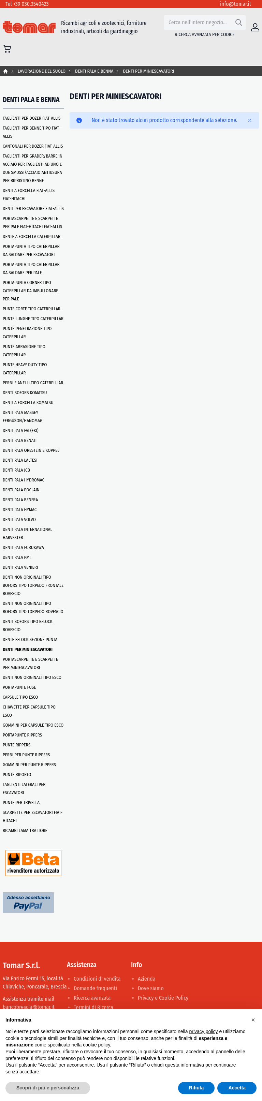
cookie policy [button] (96, 1044)
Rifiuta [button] (196, 1087)
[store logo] (29, 27)
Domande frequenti (95, 988)
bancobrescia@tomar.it (29, 1007)
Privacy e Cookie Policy (163, 998)
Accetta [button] (237, 1087)
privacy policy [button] (203, 1031)
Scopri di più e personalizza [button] (47, 1087)
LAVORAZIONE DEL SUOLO (42, 71)
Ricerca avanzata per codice (205, 35)
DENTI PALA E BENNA (94, 71)
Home (5, 71)
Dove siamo (151, 988)
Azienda (147, 979)
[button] (253, 1019)
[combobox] (205, 22)
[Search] (239, 22)
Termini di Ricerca (93, 1007)
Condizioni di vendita (97, 979)
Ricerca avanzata (92, 998)
